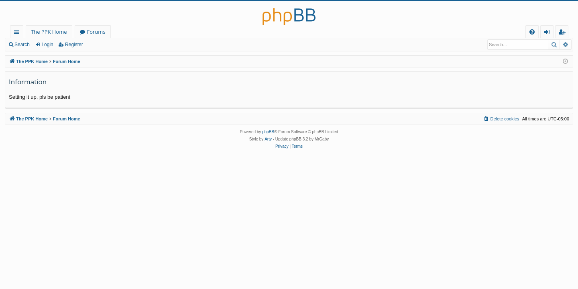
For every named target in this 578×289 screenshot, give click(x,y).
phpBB (268, 132)
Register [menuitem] (563, 33)
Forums (96, 31)
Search (22, 44)
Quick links (18, 33)
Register (74, 44)
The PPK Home (49, 31)
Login (47, 44)
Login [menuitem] (548, 33)
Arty (268, 139)
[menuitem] (532, 32)
